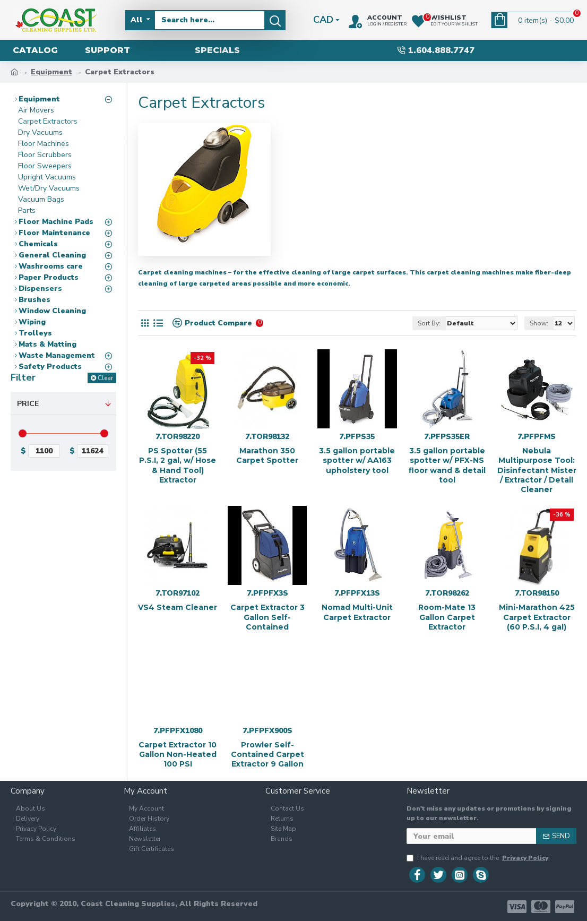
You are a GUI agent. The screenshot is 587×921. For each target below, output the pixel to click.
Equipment (51, 72)
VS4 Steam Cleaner (177, 607)
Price (28, 404)
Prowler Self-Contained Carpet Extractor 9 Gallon (267, 754)
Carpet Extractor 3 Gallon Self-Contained (267, 616)
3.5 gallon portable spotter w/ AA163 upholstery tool (357, 460)
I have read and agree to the (478, 858)
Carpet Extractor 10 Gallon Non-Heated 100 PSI (178, 754)
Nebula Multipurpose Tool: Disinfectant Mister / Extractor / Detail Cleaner (536, 470)
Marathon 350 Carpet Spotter (267, 455)
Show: (539, 323)
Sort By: (429, 323)
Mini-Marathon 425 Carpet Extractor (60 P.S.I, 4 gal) (537, 616)
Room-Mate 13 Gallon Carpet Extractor (447, 616)
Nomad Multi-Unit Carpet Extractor (357, 612)
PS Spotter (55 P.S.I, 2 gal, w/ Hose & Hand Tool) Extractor (177, 465)
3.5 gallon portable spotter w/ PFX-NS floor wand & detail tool (447, 465)
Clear (105, 378)
